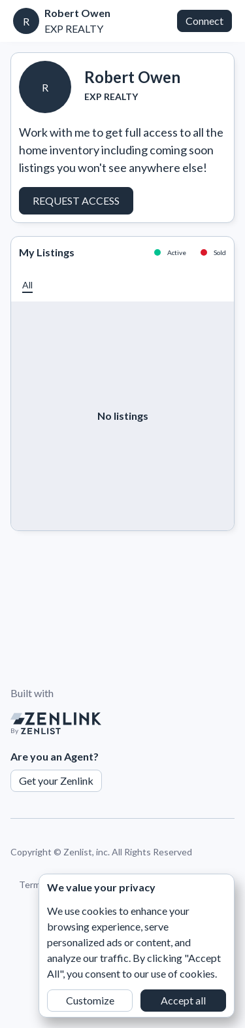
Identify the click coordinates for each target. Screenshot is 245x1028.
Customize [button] (90, 1000)
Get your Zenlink (56, 780)
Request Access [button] (76, 200)
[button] (27, 285)
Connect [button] (204, 20)
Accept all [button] (183, 1000)
